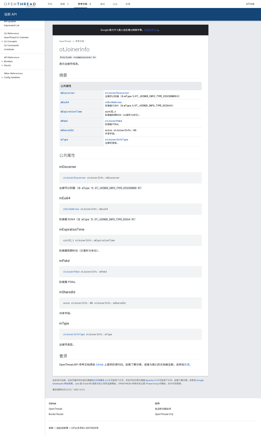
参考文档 (79, 41)
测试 (102, 4)
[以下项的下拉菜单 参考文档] (91, 4)
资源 (128, 4)
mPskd (64, 120)
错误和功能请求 (163, 409)
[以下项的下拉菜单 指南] (69, 4)
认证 (115, 4)
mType (64, 139)
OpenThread (65, 41)
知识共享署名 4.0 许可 (102, 380)
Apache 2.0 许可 (153, 380)
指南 (62, 4)
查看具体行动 (151, 30)
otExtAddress (113, 102)
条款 (51, 428)
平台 (50, 4)
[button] (22, 41)
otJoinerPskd (113, 120)
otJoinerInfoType (116, 139)
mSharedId (67, 130)
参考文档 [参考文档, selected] (82, 4)
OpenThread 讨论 (164, 414)
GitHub (250, 4)
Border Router (56, 414)
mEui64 (65, 102)
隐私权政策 (62, 428)
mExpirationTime (71, 111)
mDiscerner (68, 92)
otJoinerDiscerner (117, 92)
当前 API (10, 14)
